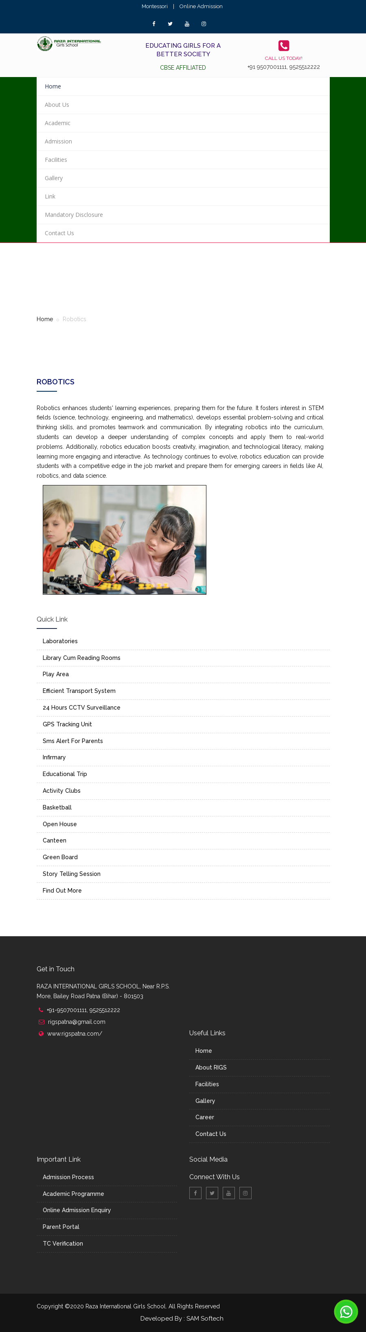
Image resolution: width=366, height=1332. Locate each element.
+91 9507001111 (267, 67)
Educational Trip (65, 774)
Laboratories (60, 641)
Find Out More (62, 890)
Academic (57, 123)
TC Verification (63, 1243)
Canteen (54, 840)
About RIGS (211, 1067)
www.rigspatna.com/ (74, 1033)
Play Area (56, 674)
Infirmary (54, 757)
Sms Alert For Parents (73, 741)
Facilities (56, 159)
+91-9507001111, (68, 1010)
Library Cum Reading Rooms (82, 658)
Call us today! (283, 58)
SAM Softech (205, 1318)
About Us (57, 104)
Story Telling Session (72, 874)
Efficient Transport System (79, 691)
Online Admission (201, 6)
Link (50, 196)
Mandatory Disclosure (74, 214)
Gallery (54, 178)
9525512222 (304, 67)
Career (204, 1117)
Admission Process (68, 1177)
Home (53, 86)
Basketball (57, 807)
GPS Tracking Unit (67, 724)
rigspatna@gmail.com (76, 1022)
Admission (58, 141)
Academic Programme (73, 1194)
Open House (60, 824)
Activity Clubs (62, 790)
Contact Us (59, 233)
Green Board (60, 857)
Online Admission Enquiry (77, 1210)
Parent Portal (61, 1227)
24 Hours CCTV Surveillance (82, 707)
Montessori (155, 6)
